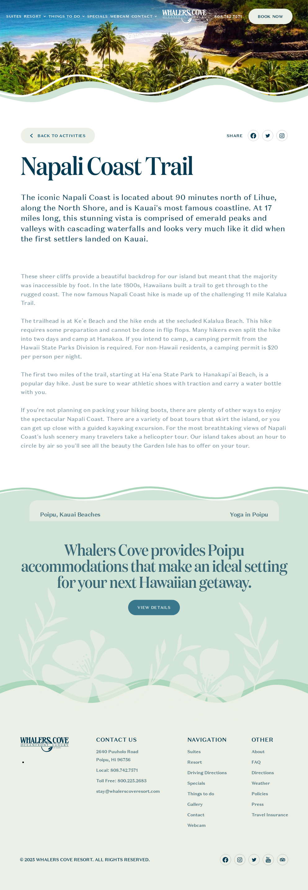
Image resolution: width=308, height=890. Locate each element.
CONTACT (142, 16)
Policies (260, 794)
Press (258, 804)
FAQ (256, 762)
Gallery (195, 804)
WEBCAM (119, 16)
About (258, 751)
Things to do (200, 794)
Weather (261, 783)
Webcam (196, 825)
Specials (97, 16)
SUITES (14, 16)
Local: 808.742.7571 (117, 770)
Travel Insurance (270, 815)
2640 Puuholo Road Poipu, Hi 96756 (117, 755)
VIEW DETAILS (154, 613)
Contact (195, 815)
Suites (194, 751)
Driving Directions (207, 772)
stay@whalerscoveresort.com (128, 791)
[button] (35, 16)
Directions (263, 772)
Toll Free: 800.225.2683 (121, 781)
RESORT (33, 16)
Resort (194, 762)
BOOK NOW (270, 16)
